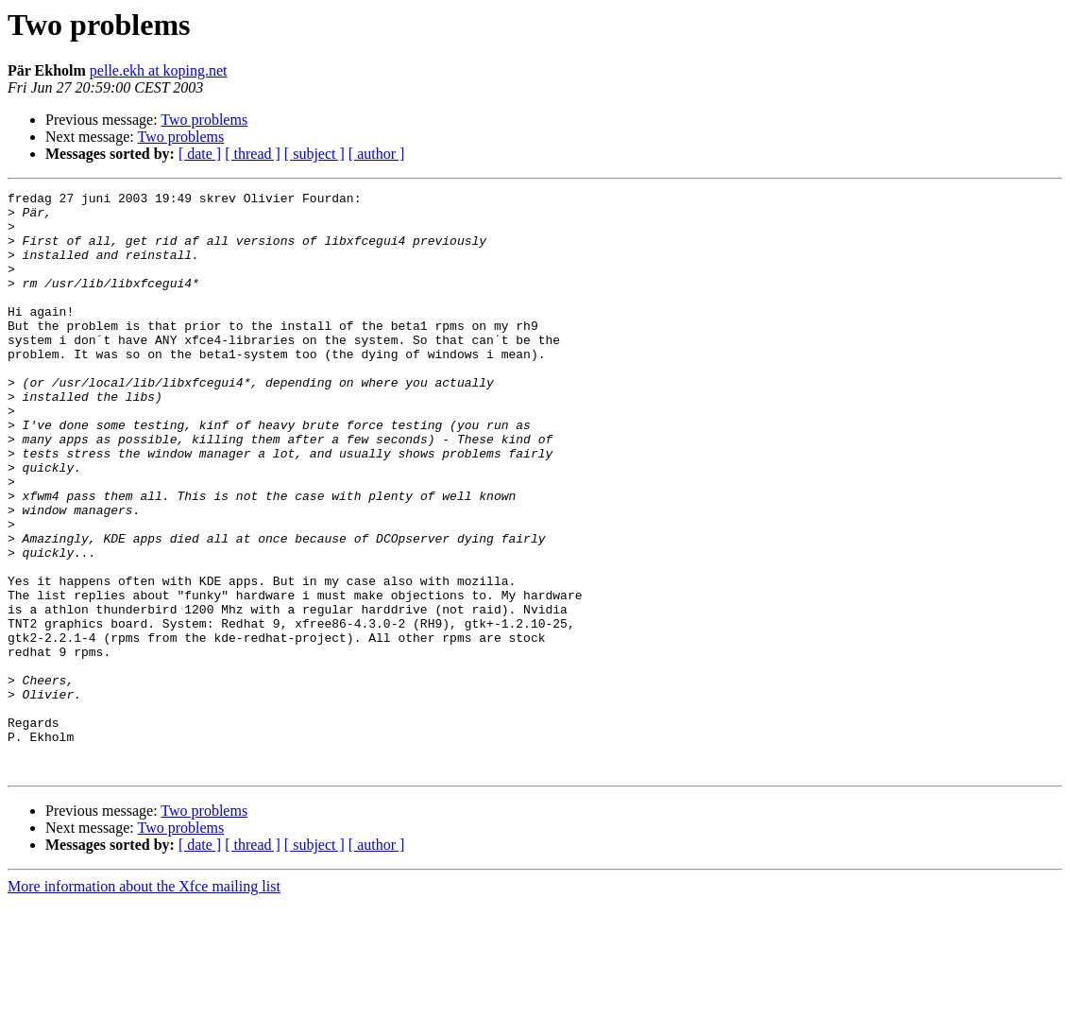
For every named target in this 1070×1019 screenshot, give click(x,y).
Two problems (204, 120)
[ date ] (199, 154)
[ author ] (376, 154)
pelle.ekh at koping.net (159, 70)
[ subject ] (314, 154)
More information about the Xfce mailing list (144, 1002)
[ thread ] (252, 154)
